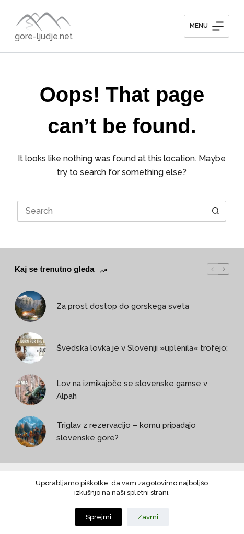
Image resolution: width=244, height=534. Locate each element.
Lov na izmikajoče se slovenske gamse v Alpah (131, 390)
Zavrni (147, 517)
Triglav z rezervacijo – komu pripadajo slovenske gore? (126, 432)
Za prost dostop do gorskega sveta (122, 306)
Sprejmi (98, 517)
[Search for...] (111, 211)
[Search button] (215, 211)
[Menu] (206, 26)
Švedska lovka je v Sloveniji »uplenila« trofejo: (142, 348)
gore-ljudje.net (44, 36)
